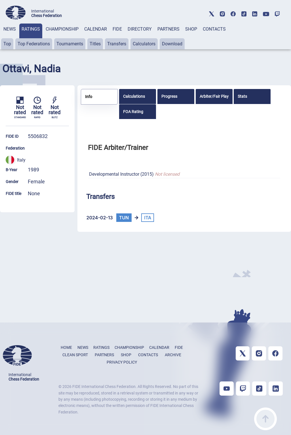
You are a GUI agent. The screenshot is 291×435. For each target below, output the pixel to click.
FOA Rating (133, 111)
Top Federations (34, 43)
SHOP (191, 29)
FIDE (117, 29)
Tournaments (69, 43)
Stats (242, 96)
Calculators (144, 43)
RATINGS (31, 29)
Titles (95, 43)
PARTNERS (168, 29)
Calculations (134, 96)
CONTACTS (214, 29)
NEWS (9, 29)
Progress (169, 96)
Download (172, 43)
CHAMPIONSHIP (62, 29)
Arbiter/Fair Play (214, 96)
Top (7, 43)
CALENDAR (95, 29)
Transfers (116, 43)
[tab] (9, 36)
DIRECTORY (140, 29)
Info (88, 96)
